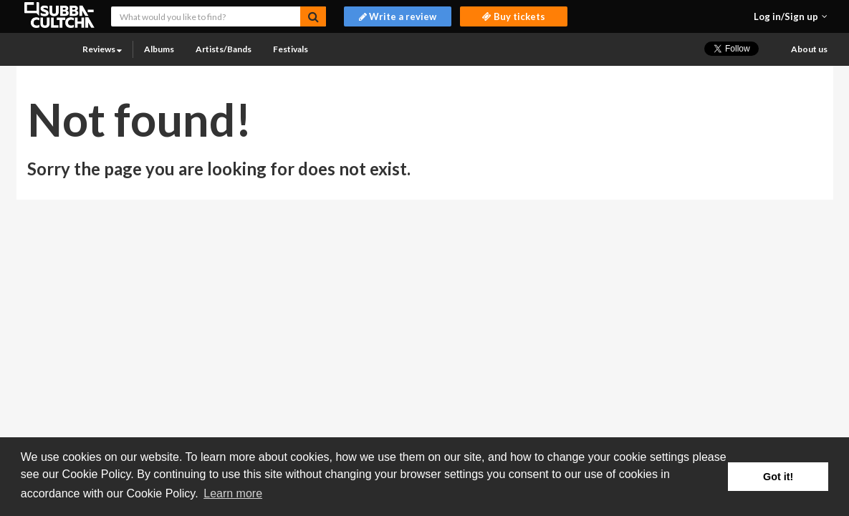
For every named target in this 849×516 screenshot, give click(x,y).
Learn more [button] (232, 493)
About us (809, 49)
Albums (159, 49)
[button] (790, 16)
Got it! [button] (778, 476)
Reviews (102, 49)
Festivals (290, 49)
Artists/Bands (223, 49)
